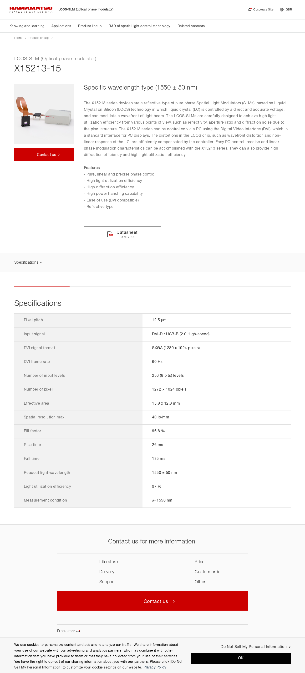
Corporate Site (263, 9)
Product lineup (39, 38)
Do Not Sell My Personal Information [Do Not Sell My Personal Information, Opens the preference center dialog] (254, 647)
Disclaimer (66, 631)
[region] (152, 655)
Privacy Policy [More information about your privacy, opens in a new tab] (154, 667)
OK (241, 658)
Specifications (26, 263)
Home (18, 38)
